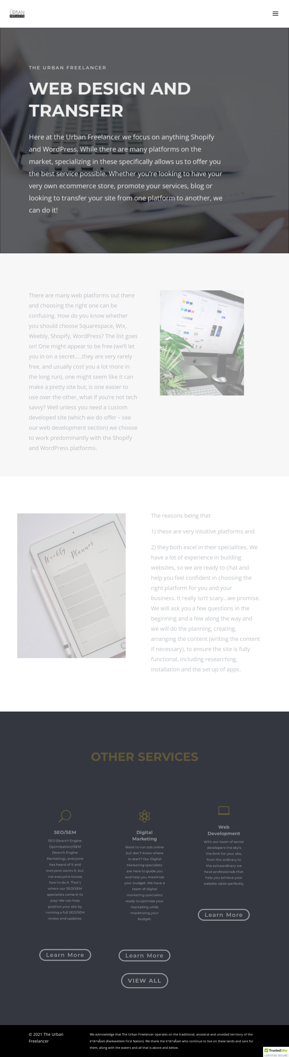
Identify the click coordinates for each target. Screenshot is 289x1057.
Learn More (65, 955)
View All (144, 980)
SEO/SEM (65, 841)
